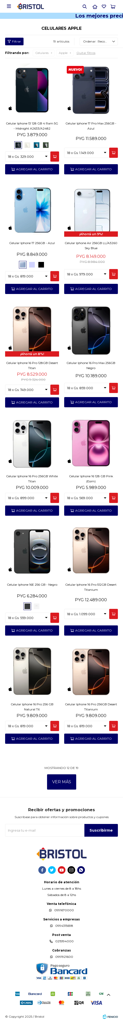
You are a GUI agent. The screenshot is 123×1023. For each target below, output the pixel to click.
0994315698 (64, 926)
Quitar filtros (85, 53)
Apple (63, 53)
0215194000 (64, 941)
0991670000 (64, 910)
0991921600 (64, 957)
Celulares (42, 53)
